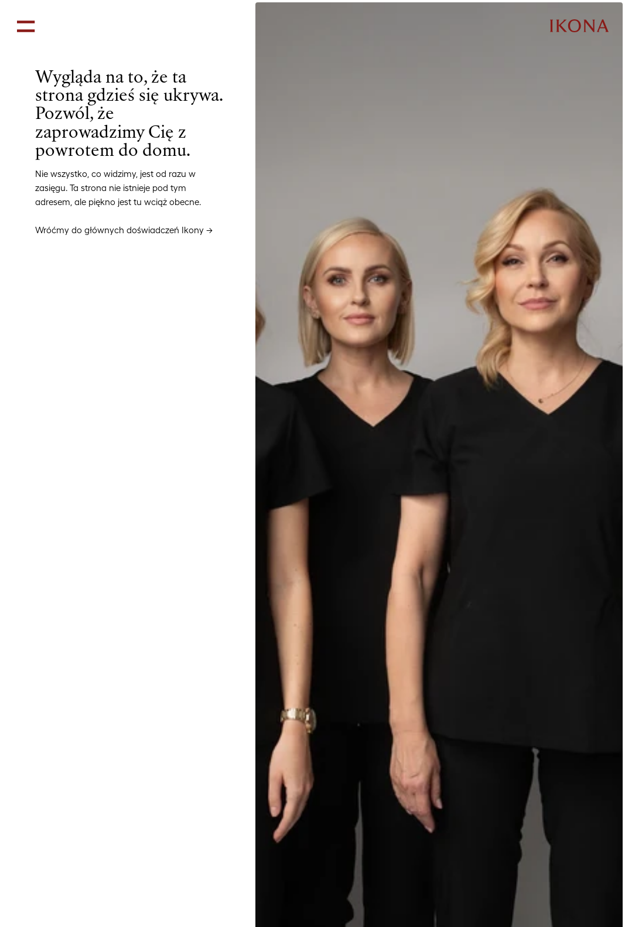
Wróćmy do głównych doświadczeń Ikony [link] (119, 230)
